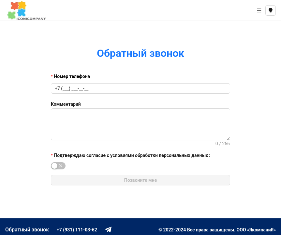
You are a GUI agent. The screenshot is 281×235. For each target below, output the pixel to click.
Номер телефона (72, 76)
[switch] (58, 165)
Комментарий (66, 104)
